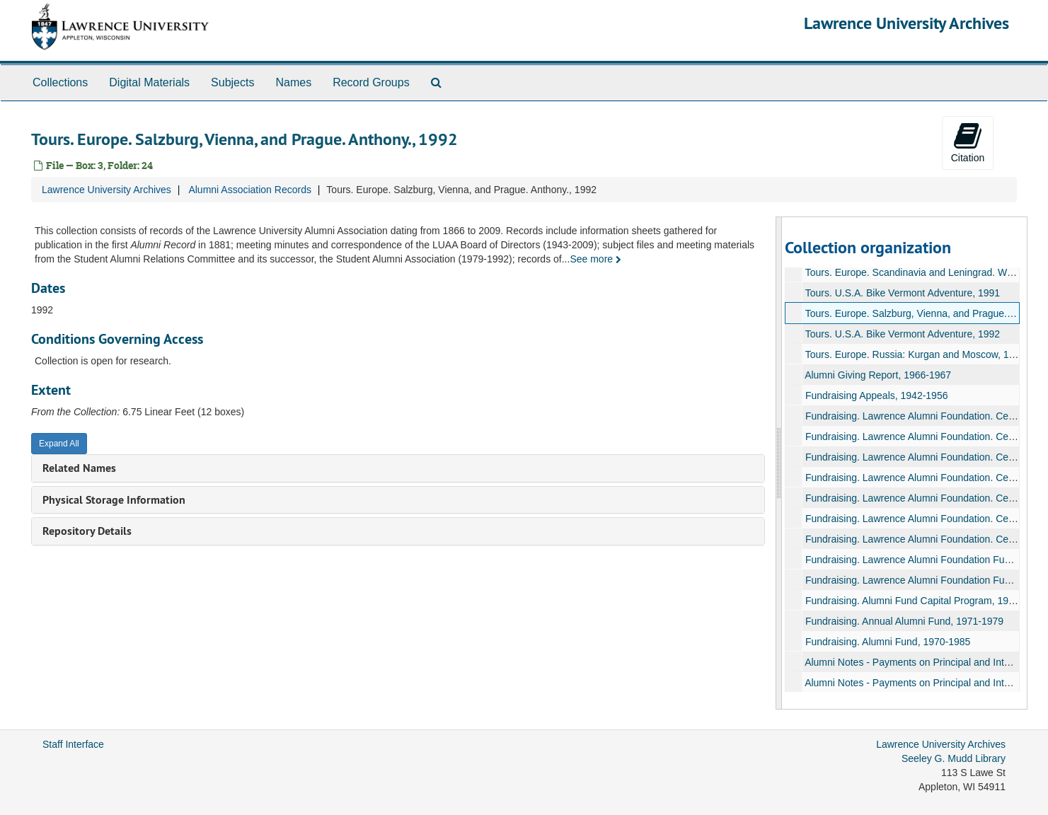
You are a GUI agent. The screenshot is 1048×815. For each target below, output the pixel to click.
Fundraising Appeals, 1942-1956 (876, 395)
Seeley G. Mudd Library (954, 758)
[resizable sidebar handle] (779, 463)
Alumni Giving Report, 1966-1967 (878, 375)
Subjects (232, 82)
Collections (60, 82)
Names (293, 82)
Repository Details (87, 531)
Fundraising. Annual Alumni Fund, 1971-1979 (904, 621)
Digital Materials (149, 82)
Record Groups (371, 82)
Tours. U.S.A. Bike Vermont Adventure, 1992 (902, 334)
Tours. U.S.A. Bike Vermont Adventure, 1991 (902, 293)
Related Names (79, 468)
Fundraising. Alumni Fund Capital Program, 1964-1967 (925, 600)
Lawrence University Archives (906, 23)
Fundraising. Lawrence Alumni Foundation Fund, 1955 (924, 580)
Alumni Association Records (249, 189)
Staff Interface (73, 744)
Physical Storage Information (113, 499)
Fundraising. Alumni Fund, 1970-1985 (887, 641)
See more (595, 259)
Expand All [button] (59, 444)
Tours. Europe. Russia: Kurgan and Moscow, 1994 (915, 354)
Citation (967, 142)
